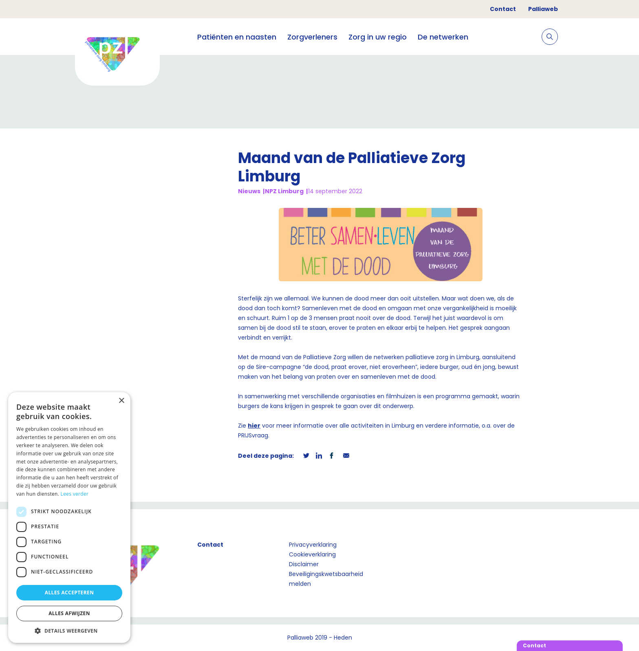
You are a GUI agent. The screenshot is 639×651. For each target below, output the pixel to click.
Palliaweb (543, 9)
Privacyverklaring (313, 545)
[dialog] (69, 517)
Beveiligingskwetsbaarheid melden (326, 579)
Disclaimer (304, 564)
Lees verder (75, 493)
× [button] (121, 401)
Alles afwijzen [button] (69, 613)
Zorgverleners (312, 37)
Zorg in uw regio (377, 37)
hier (254, 425)
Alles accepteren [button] (69, 592)
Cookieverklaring (312, 554)
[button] (69, 631)
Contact (503, 9)
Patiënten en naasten (236, 37)
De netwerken (443, 37)
